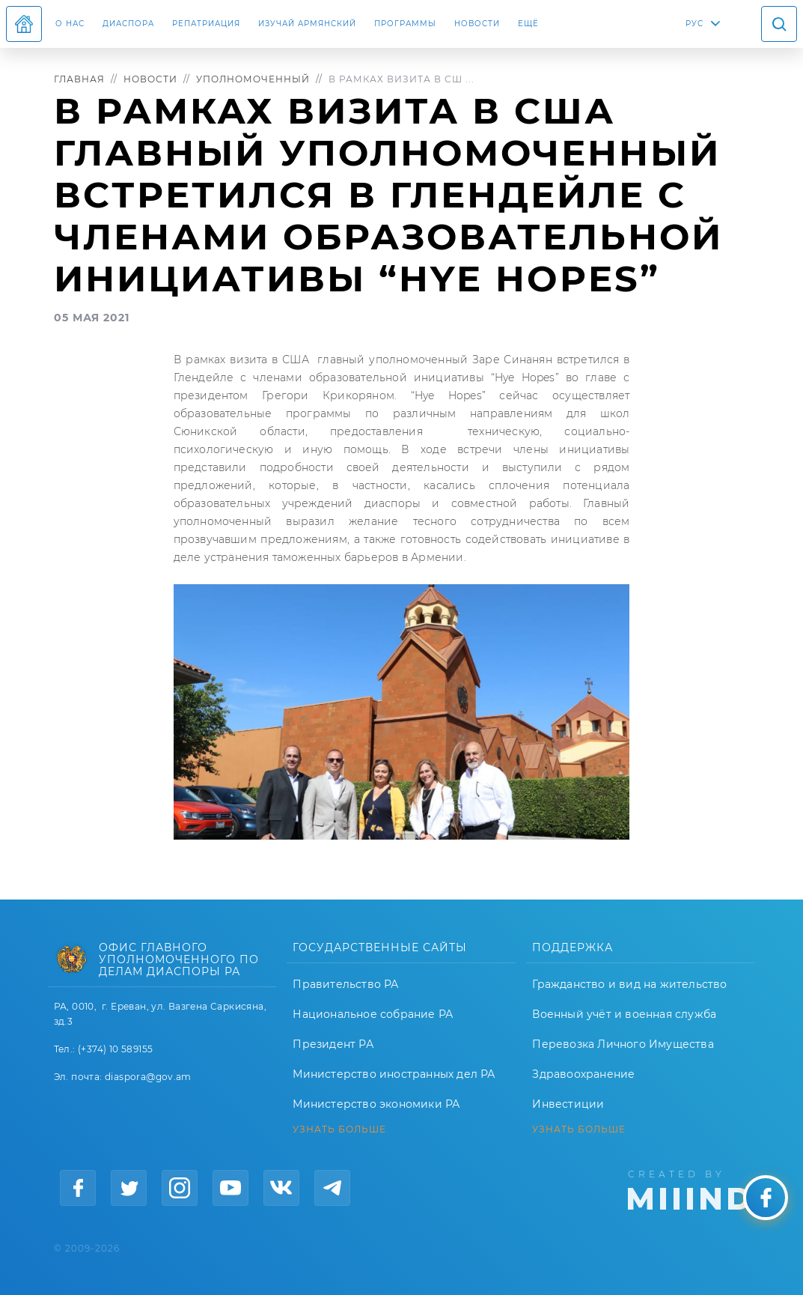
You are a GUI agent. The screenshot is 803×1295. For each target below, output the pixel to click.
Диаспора (128, 23)
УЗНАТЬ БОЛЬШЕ (339, 1129)
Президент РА (333, 1044)
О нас (70, 23)
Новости (477, 23)
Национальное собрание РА (373, 1014)
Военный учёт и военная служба (624, 1014)
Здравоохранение (583, 1074)
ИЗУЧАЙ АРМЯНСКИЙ (307, 23)
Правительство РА (345, 984)
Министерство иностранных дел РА (394, 1074)
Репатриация (206, 23)
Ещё (528, 23)
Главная (79, 79)
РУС (694, 23)
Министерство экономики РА (376, 1104)
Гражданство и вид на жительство (629, 984)
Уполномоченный (253, 79)
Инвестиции (568, 1104)
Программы (405, 23)
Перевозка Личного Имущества (622, 1044)
